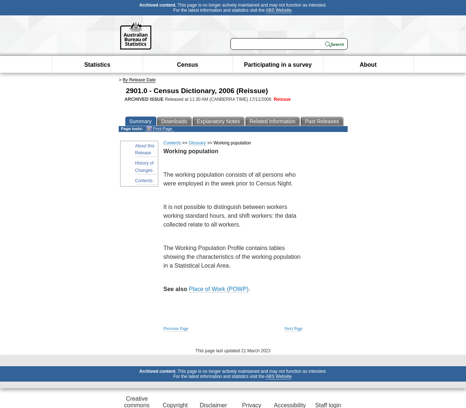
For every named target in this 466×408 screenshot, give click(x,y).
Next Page (293, 328)
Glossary (197, 143)
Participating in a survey (278, 65)
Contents (144, 180)
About (368, 65)
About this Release (145, 149)
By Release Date (139, 79)
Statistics (97, 65)
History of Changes (144, 167)
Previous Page (175, 328)
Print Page (159, 128)
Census (187, 65)
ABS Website (278, 10)
